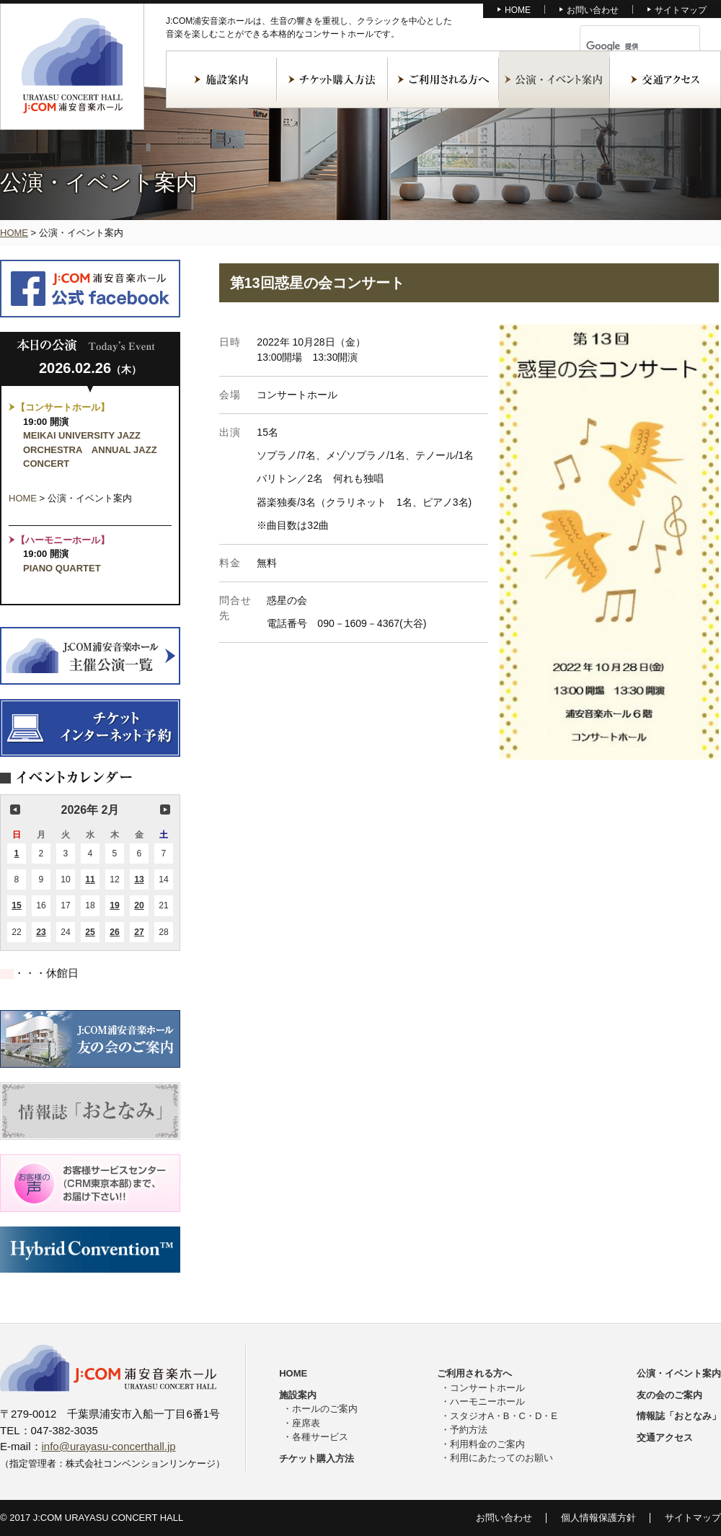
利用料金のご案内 (487, 1444)
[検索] (623, 46)
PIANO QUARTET (62, 568)
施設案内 (221, 79)
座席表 (306, 1423)
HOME (518, 10)
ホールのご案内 (325, 1408)
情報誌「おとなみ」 (679, 1415)
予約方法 (468, 1429)
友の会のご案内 (669, 1395)
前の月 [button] (15, 809)
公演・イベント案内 (554, 79)
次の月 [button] (165, 809)
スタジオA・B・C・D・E (503, 1415)
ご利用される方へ (443, 79)
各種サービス (320, 1436)
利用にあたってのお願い (501, 1457)
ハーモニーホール (487, 1401)
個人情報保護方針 (598, 1517)
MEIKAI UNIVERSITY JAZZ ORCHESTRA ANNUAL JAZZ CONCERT (90, 449)
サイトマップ (681, 10)
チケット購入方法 (332, 79)
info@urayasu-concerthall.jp (109, 1446)
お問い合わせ (593, 10)
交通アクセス (665, 79)
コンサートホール (487, 1387)
